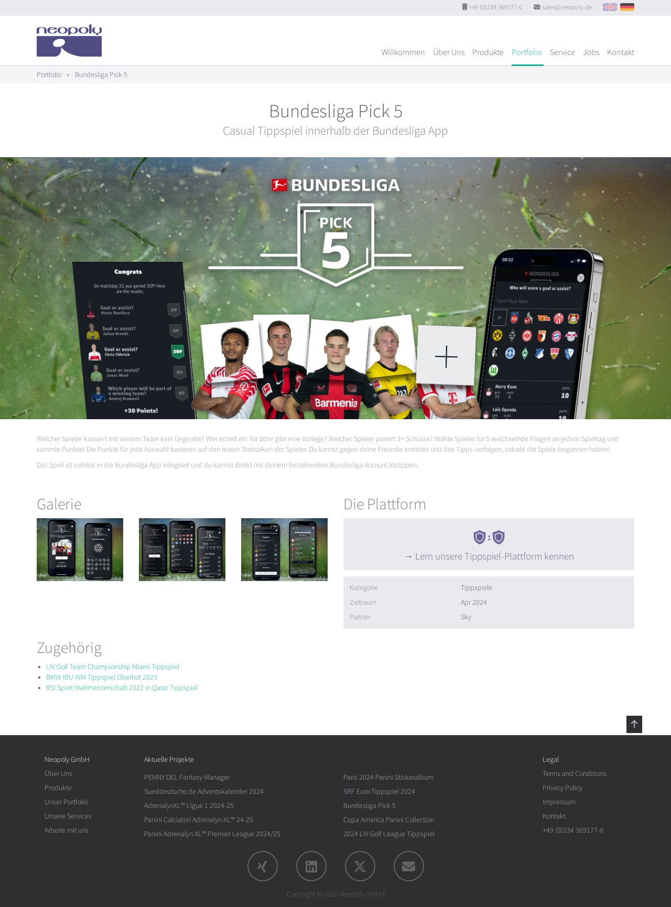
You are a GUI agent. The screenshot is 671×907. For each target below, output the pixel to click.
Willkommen (403, 52)
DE (627, 7)
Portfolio (527, 52)
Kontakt (620, 52)
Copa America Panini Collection (388, 819)
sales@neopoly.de (567, 7)
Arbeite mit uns (67, 830)
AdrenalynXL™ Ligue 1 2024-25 (189, 805)
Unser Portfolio (66, 801)
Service (562, 52)
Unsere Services (68, 816)
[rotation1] (80, 549)
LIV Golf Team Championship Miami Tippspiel (112, 666)
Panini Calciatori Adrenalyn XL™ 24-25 (198, 819)
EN (610, 7)
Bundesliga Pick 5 (369, 805)
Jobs (591, 52)
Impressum (559, 801)
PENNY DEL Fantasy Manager (187, 777)
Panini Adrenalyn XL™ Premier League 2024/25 (212, 833)
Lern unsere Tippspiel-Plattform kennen (494, 556)
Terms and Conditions (575, 773)
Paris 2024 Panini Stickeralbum (388, 777)
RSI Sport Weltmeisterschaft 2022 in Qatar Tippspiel (122, 687)
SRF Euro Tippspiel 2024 (379, 791)
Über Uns (448, 52)
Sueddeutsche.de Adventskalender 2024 (204, 791)
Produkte (488, 52)
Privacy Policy (562, 787)
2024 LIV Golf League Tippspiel (389, 833)
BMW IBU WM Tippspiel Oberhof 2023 (101, 677)
